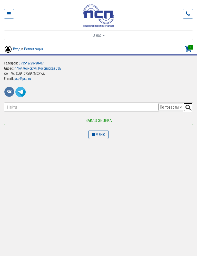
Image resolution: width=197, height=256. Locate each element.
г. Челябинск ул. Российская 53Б (37, 68)
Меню (98, 134)
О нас (99, 35)
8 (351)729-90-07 (31, 63)
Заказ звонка (98, 120)
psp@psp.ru (22, 78)
